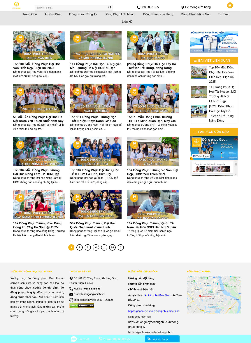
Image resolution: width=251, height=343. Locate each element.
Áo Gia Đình (53, 14)
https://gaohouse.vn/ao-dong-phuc (150, 332)
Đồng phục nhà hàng (141, 305)
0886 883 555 (150, 7)
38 (112, 247)
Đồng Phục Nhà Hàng (158, 14)
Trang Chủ (29, 14)
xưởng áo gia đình (45, 287)
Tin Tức (223, 14)
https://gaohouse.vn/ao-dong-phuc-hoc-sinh (154, 311)
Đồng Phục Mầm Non (195, 14)
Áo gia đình (135, 295)
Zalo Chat (82, 339)
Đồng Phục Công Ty (83, 14)
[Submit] (110, 8)
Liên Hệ (127, 21)
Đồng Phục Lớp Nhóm (120, 14)
